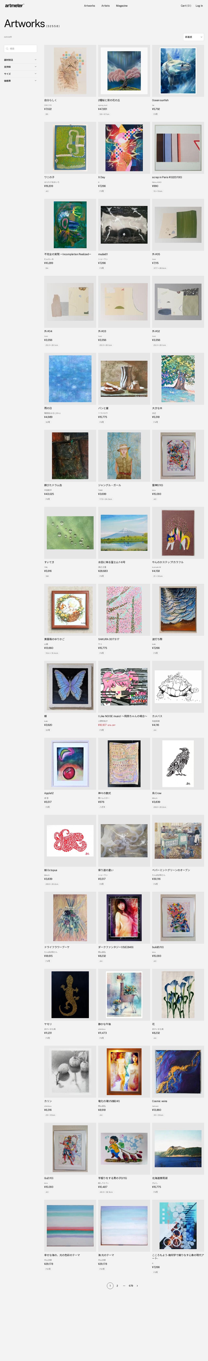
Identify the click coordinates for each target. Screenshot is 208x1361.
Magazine (121, 5)
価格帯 (20, 80)
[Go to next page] (138, 1286)
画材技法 (20, 59)
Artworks (89, 5)
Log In (199, 5)
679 (131, 1285)
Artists (105, 5)
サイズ (20, 73)
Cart (186, 5)
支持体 (20, 66)
